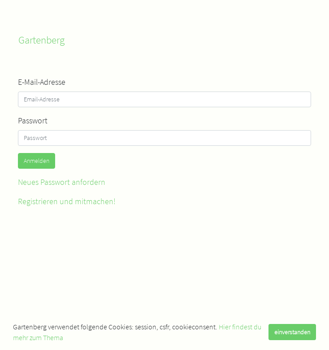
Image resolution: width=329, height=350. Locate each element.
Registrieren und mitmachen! (67, 201)
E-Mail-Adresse (41, 82)
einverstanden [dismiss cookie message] (292, 332)
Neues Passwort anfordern (61, 182)
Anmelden (36, 161)
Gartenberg (41, 40)
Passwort (33, 120)
